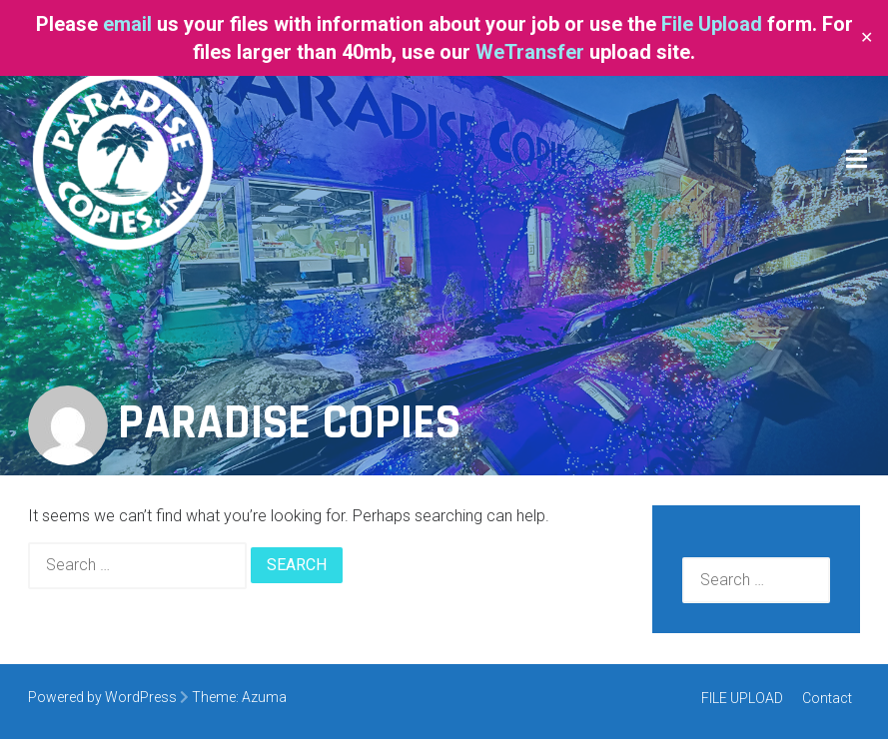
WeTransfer (529, 52)
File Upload (711, 24)
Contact (827, 698)
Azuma (264, 697)
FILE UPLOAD (742, 698)
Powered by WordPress (102, 697)
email (130, 24)
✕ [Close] (866, 38)
